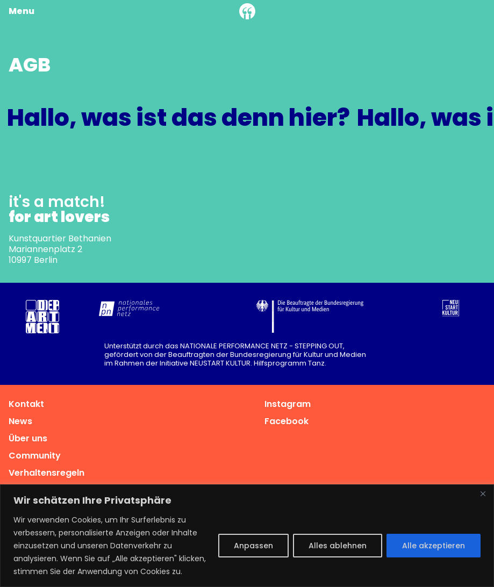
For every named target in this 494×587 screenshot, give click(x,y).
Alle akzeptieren (433, 545)
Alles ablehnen (338, 545)
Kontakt (26, 404)
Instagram (287, 404)
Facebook (286, 421)
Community (35, 455)
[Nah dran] (482, 493)
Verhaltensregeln (46, 473)
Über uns (28, 438)
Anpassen (253, 545)
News (20, 421)
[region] (247, 535)
